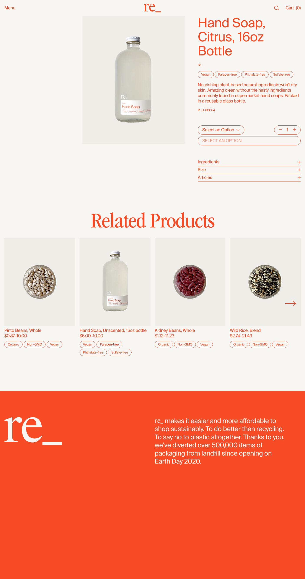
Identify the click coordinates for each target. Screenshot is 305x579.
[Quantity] (287, 130)
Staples (11, 35)
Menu (9, 8)
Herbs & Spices (19, 93)
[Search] (276, 8)
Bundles (12, 152)
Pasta (9, 131)
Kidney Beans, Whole (175, 330)
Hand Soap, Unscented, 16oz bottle (113, 330)
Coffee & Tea (16, 82)
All (6, 18)
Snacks (11, 50)
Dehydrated (15, 136)
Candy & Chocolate (22, 104)
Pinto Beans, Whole (22, 330)
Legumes (13, 126)
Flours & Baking (19, 115)
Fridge (10, 142)
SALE (9, 40)
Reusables (14, 66)
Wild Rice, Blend (245, 330)
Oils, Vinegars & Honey (26, 72)
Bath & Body (16, 55)
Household (14, 61)
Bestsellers (15, 29)
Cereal (10, 120)
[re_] (152, 8)
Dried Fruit (14, 109)
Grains (10, 99)
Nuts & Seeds (17, 77)
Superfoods (15, 88)
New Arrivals (16, 24)
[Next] (290, 303)
